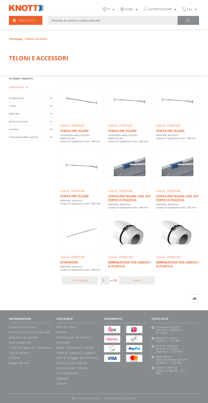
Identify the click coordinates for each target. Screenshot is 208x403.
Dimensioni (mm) (18, 121)
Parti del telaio (67, 327)
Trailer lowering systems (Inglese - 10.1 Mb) (171, 370)
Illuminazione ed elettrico (74, 337)
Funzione (14, 129)
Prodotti (24, 20)
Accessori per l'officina (72, 368)
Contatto (14, 358)
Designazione (16, 98)
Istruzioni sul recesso (23, 337)
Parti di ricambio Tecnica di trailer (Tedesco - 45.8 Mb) (169, 349)
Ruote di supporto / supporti (76, 353)
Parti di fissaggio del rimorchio (77, 358)
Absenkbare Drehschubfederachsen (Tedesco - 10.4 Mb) (171, 359)
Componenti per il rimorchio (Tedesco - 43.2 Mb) (170, 330)
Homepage (15, 39)
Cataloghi (63, 378)
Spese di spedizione (22, 327)
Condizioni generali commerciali (30, 347)
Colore (12, 105)
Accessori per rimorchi (72, 363)
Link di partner (19, 353)
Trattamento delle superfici (24, 137)
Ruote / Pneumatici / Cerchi (75, 347)
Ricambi (62, 332)
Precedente (80, 280)
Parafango (63, 342)
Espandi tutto (16, 87)
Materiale (14, 113)
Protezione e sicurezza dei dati (30, 332)
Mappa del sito (19, 363)
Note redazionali (20, 342)
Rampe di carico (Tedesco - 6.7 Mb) (168, 339)
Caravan (62, 383)
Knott (26, 8)
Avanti (137, 280)
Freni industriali (67, 373)
